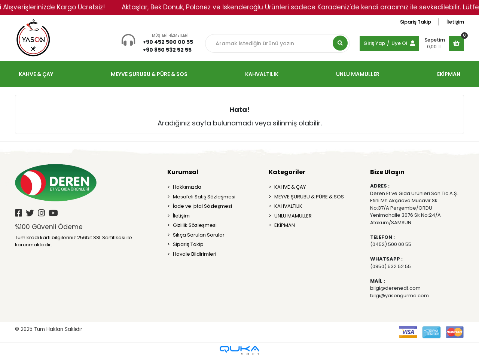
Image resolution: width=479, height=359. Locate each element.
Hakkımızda (187, 187)
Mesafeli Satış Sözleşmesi (204, 196)
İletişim (455, 21)
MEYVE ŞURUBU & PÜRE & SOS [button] (149, 74)
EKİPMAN (284, 225)
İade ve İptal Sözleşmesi (202, 206)
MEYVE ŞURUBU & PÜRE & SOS (309, 196)
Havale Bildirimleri (194, 254)
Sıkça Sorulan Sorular (199, 234)
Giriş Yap (374, 43)
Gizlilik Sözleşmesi (195, 225)
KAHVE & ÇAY (290, 187)
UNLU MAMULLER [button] (357, 74)
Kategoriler (287, 172)
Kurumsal (182, 172)
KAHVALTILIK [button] (261, 74)
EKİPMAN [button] (448, 74)
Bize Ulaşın (387, 172)
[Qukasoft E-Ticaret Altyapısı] (239, 350)
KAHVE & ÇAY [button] (36, 74)
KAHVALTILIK (288, 206)
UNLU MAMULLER (293, 215)
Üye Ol (399, 43)
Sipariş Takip (415, 21)
